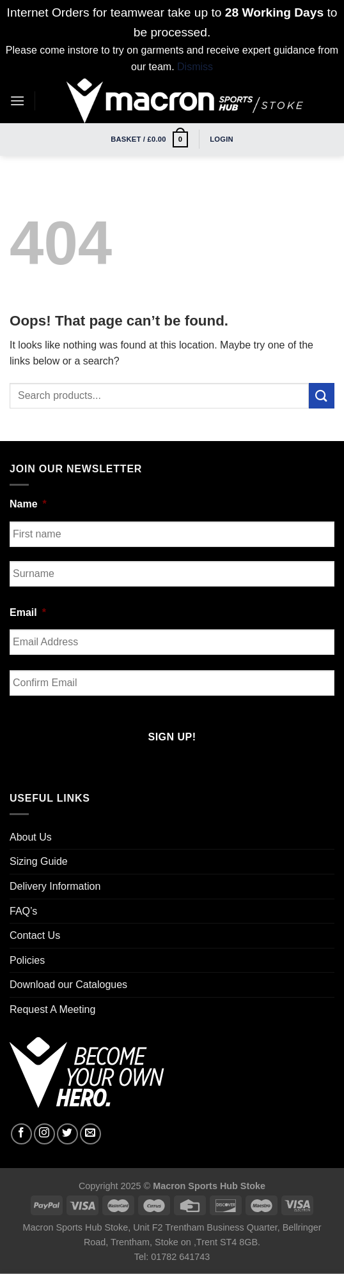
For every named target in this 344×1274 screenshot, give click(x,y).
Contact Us (35, 935)
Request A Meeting (52, 1009)
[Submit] (321, 395)
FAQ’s (23, 911)
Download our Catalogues (68, 984)
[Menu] (17, 100)
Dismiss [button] (195, 66)
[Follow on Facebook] (21, 1133)
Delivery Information (55, 886)
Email (28, 612)
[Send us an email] (90, 1133)
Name (28, 503)
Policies (27, 960)
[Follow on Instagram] (44, 1133)
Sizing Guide (39, 861)
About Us (31, 837)
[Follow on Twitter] (67, 1133)
